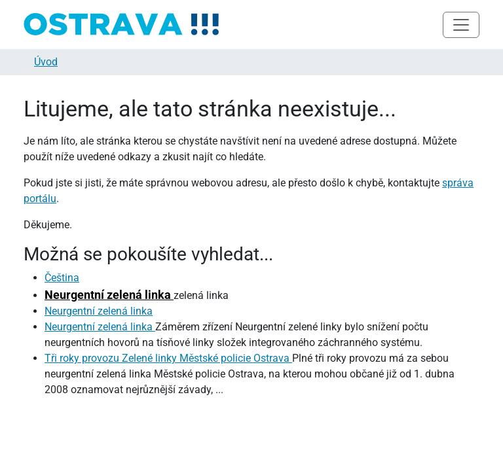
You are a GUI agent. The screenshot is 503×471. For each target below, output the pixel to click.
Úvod (46, 62)
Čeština (62, 277)
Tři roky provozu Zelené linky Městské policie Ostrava (168, 358)
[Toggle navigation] (461, 25)
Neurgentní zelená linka (109, 295)
